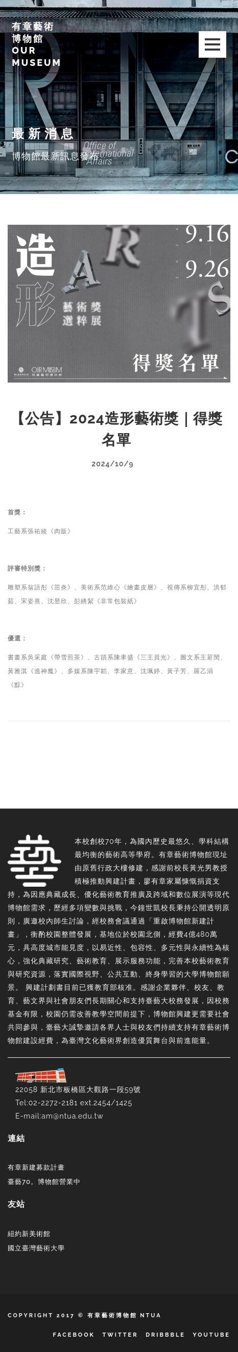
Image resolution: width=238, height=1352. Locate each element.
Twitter (120, 1335)
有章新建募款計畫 (36, 1167)
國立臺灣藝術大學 (36, 1248)
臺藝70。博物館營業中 (44, 1181)
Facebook (73, 1335)
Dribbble (165, 1335)
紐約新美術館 (29, 1234)
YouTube (211, 1335)
